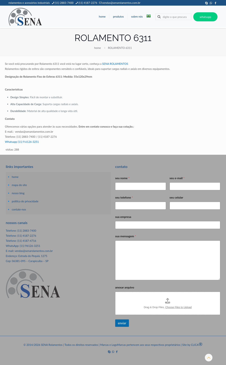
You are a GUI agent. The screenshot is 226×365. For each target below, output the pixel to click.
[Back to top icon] (208, 357)
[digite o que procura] (173, 17)
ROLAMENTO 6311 (120, 47)
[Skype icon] (206, 3)
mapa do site (19, 185)
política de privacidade (25, 201)
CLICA (196, 344)
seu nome (122, 178)
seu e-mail (177, 178)
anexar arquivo (124, 287)
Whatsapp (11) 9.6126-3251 (22, 141)
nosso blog (18, 193)
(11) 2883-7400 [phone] (64, 2)
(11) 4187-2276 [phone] (87, 2)
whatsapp (205, 16)
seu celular (176, 197)
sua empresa (123, 216)
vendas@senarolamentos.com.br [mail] (121, 2)
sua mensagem (125, 236)
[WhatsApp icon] (211, 3)
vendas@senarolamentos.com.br (33, 250)
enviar (122, 323)
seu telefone (124, 197)
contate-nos (19, 209)
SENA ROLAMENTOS (115, 63)
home (97, 47)
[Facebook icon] (215, 3)
